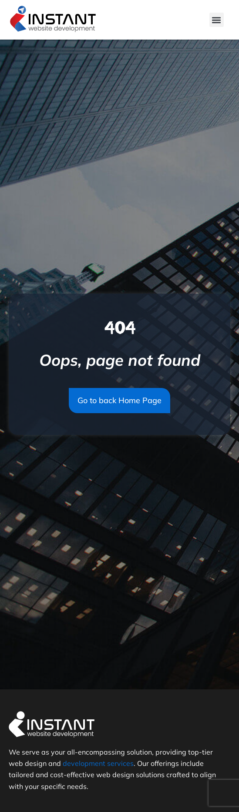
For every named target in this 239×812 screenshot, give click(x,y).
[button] (216, 20)
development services (98, 763)
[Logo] (53, 19)
